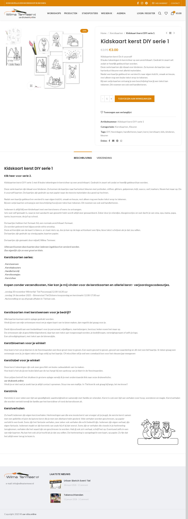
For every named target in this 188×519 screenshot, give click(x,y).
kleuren (104, 135)
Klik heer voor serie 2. (18, 176)
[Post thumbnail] (55, 484)
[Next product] (174, 33)
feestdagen (117, 131)
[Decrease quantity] (103, 98)
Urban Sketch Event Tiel (77, 480)
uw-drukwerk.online (14, 380)
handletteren (130, 131)
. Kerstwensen (11, 264)
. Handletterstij (11, 271)
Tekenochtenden (73, 494)
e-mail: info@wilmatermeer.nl (20, 483)
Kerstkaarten (116, 33)
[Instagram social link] (142, 3)
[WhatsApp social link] (121, 141)
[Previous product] (166, 33)
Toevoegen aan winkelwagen (134, 98)
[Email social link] (113, 141)
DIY (108, 131)
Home (103, 33)
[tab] (83, 156)
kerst (146, 131)
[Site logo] (20, 13)
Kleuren (133, 126)
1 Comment (83, 485)
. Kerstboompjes (12, 274)
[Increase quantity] (111, 98)
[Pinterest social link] (146, 3)
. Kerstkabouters (12, 267)
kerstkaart (155, 131)
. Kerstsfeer (10, 278)
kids (163, 131)
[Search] (160, 13)
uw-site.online (29, 514)
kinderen (170, 131)
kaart (140, 131)
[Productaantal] (107, 98)
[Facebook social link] (138, 3)
